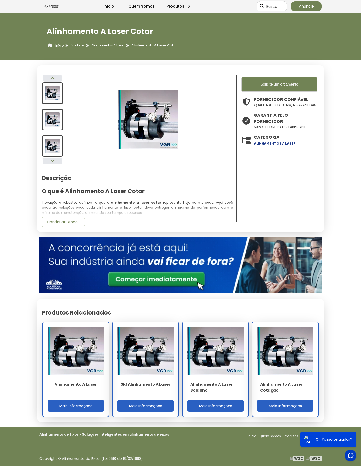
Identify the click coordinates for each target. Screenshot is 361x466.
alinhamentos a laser (274, 143)
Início (109, 6)
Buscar (272, 6)
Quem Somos (141, 6)
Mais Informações (75, 406)
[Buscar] (262, 6)
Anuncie (306, 6)
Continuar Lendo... (63, 222)
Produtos (179, 6)
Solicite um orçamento (279, 84)
